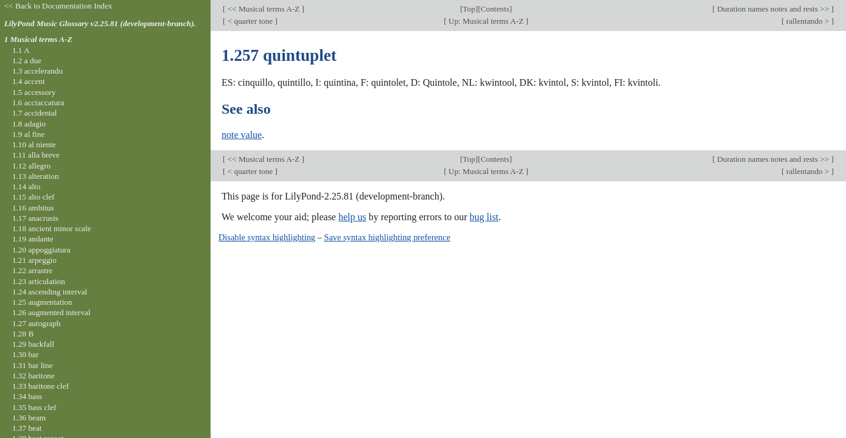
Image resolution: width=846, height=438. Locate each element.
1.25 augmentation (42, 302)
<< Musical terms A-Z (263, 8)
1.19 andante (33, 238)
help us (352, 217)
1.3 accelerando (37, 70)
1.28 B (22, 333)
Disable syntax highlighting (266, 237)
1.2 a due (26, 60)
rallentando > (807, 21)
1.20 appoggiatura (41, 249)
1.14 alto (26, 186)
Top (469, 8)
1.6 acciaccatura (38, 102)
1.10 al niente (34, 144)
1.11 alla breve (36, 154)
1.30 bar (25, 354)
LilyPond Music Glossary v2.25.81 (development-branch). (100, 23)
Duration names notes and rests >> (773, 8)
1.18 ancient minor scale (51, 228)
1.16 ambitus (33, 207)
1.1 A (21, 50)
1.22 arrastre (32, 270)
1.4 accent (28, 81)
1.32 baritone (33, 375)
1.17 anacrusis (35, 218)
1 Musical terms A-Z (38, 39)
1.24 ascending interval (49, 291)
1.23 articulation (38, 281)
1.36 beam (29, 417)
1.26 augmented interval (51, 312)
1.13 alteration (35, 176)
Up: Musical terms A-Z (486, 21)
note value (242, 135)
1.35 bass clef (34, 407)
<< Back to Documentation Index (58, 5)
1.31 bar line (32, 365)
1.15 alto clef (33, 196)
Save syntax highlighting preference (387, 237)
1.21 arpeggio (34, 260)
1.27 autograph (36, 323)
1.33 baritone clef (40, 386)
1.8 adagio (29, 123)
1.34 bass (27, 396)
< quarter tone (249, 21)
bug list (483, 217)
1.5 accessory (33, 92)
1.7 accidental (34, 112)
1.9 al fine (28, 134)
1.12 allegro (31, 165)
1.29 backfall (33, 344)
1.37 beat (27, 428)
